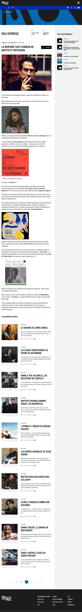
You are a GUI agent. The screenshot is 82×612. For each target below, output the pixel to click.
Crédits (70, 602)
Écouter (48, 47)
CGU (38, 605)
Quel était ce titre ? (58, 602)
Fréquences (71, 605)
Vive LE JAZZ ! (40, 602)
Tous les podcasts (8, 12)
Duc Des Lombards (58, 599)
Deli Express (10, 33)
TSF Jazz (5, 2)
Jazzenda (70, 599)
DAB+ (54, 605)
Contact (55, 596)
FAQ (69, 596)
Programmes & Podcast (43, 596)
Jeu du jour (40, 599)
